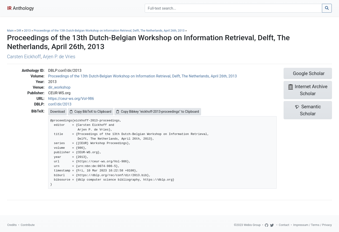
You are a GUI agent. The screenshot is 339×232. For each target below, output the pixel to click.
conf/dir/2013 (59, 104)
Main (10, 30)
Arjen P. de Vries (59, 56)
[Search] (233, 8)
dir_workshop (59, 87)
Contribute (28, 225)
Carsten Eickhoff (24, 56)
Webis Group (252, 225)
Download (57, 111)
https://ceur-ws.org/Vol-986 (71, 98)
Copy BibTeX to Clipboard (90, 111)
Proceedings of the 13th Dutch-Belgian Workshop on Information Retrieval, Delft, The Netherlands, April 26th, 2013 (109, 30)
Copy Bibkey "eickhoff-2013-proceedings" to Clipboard (157, 111)
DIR (19, 30)
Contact (284, 225)
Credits (12, 225)
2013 (27, 30)
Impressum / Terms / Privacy (312, 225)
